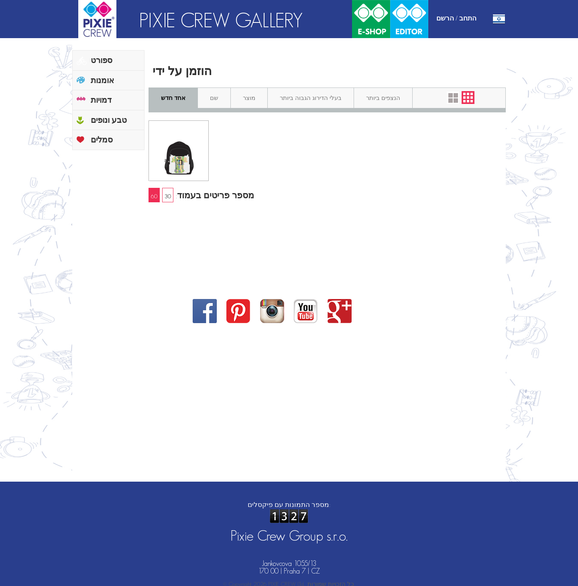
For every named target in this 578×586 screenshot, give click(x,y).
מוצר (249, 97)
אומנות (102, 80)
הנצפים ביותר (383, 97)
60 (154, 196)
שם (214, 97)
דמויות (101, 100)
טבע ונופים (109, 120)
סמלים (102, 139)
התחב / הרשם (456, 18)
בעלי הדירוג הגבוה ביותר (311, 97)
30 (168, 196)
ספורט (101, 60)
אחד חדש (173, 97)
